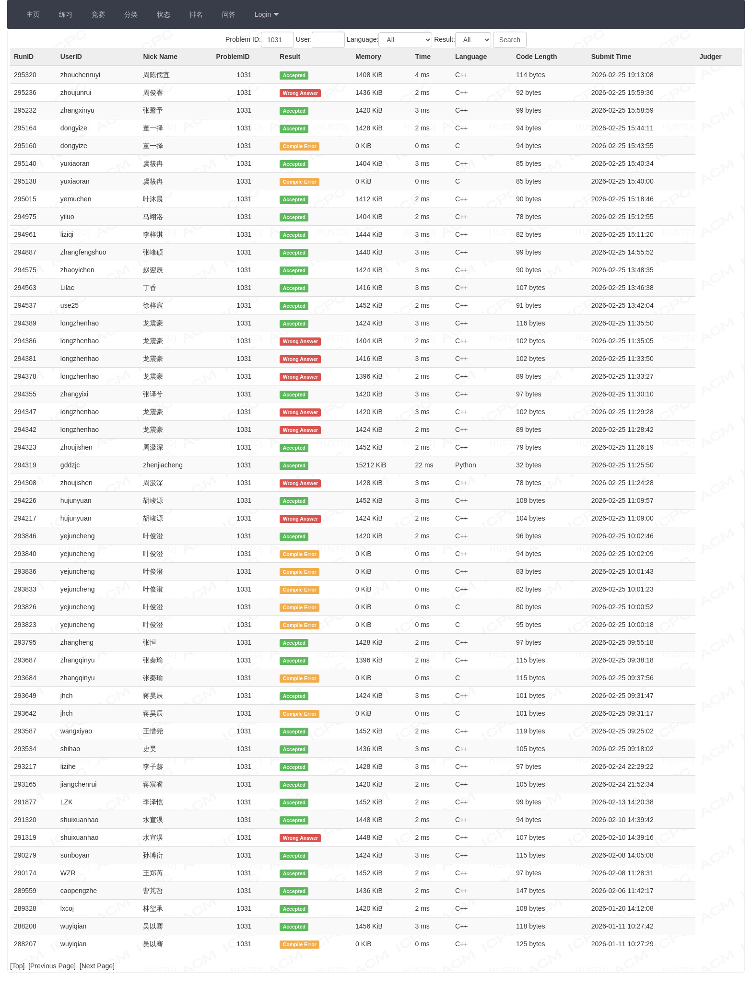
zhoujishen (76, 447)
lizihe (68, 766)
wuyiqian (73, 926)
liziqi (66, 234)
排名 (196, 14)
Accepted (294, 75)
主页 (33, 14)
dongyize (73, 128)
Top (17, 966)
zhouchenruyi (80, 75)
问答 (228, 14)
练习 (65, 14)
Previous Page (52, 966)
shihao (70, 749)
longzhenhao (79, 323)
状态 (163, 14)
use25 (69, 305)
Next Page (97, 966)
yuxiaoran (75, 163)
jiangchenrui (78, 784)
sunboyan (75, 855)
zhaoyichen (77, 270)
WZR (68, 873)
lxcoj (67, 908)
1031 (243, 75)
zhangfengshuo (83, 252)
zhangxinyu (77, 110)
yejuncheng (77, 536)
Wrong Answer (300, 93)
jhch (66, 695)
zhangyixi (74, 394)
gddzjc (70, 465)
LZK (66, 802)
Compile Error (300, 146)
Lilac (67, 287)
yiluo (67, 217)
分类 (131, 14)
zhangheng (77, 642)
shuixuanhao (79, 820)
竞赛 (98, 14)
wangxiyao (76, 731)
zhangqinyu (77, 660)
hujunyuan (76, 500)
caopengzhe (78, 890)
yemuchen (76, 199)
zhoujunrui (76, 92)
